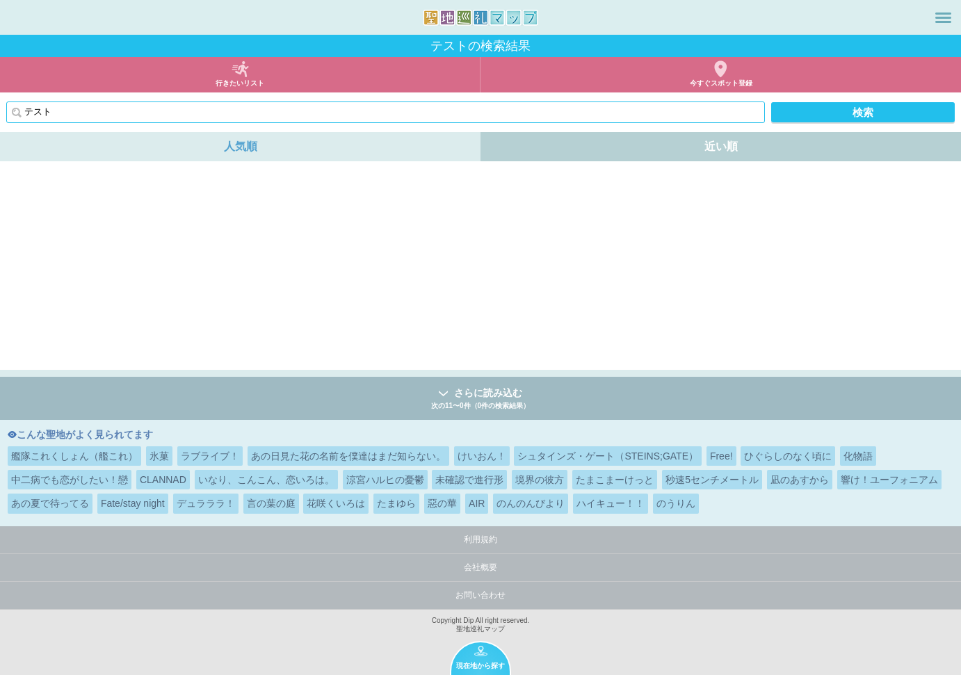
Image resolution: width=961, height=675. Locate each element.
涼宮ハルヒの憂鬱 (385, 479)
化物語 (858, 456)
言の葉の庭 (271, 503)
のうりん (675, 503)
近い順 (721, 146)
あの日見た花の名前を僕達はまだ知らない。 (348, 456)
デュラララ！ (206, 503)
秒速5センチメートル (712, 479)
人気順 (240, 146)
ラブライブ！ (210, 456)
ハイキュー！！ (610, 503)
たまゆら (396, 503)
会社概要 (480, 567)
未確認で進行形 (469, 479)
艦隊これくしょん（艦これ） (74, 456)
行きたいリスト (240, 83)
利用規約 (480, 539)
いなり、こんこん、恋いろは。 (266, 479)
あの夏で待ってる (50, 503)
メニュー (943, 17)
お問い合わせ (480, 595)
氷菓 (159, 456)
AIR (477, 503)
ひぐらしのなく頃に (788, 456)
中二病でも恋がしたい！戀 (69, 479)
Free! (721, 456)
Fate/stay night (133, 503)
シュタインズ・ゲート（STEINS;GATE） (607, 456)
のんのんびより (530, 503)
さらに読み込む (480, 399)
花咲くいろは (336, 503)
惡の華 (442, 503)
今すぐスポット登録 (721, 83)
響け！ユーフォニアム (889, 479)
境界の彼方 (539, 479)
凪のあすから (799, 479)
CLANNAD (163, 479)
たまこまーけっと (615, 479)
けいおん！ (482, 456)
